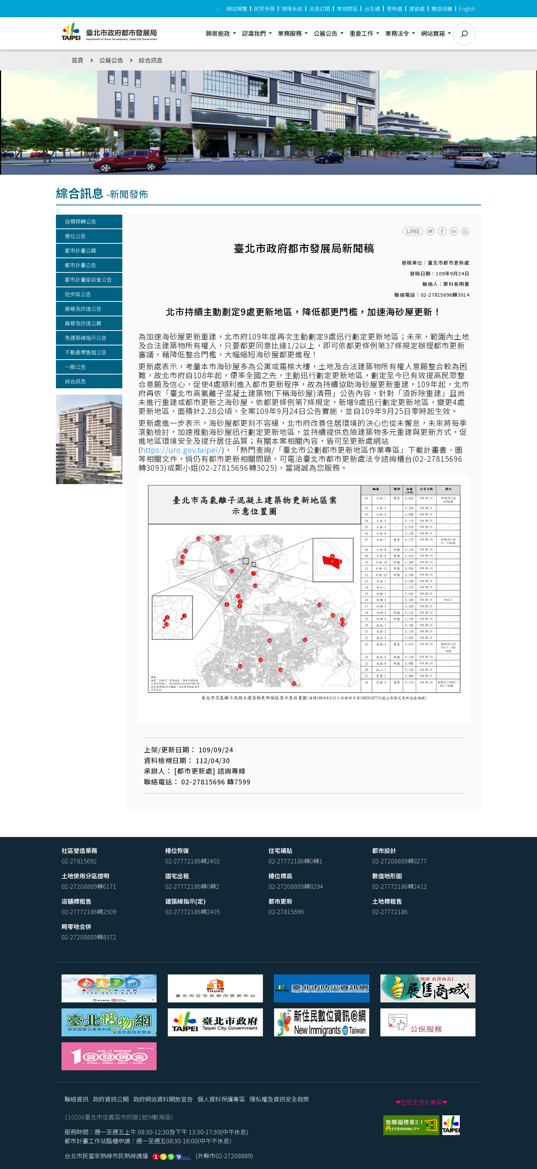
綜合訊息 (151, 60)
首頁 (78, 60)
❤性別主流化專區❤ (421, 1101)
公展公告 (111, 60)
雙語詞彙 (441, 8)
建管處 (417, 8)
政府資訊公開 (111, 1098)
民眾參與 (264, 8)
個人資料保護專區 (221, 1098)
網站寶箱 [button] (433, 33)
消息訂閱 (319, 8)
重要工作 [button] (362, 33)
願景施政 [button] (218, 33)
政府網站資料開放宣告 (163, 1098)
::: (218, 8)
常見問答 (347, 8)
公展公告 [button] (326, 33)
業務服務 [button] (290, 33)
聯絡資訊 (76, 1098)
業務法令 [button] (398, 33)
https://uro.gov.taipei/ (181, 449)
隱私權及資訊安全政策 (279, 1098)
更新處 (394, 8)
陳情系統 (292, 8)
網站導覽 (236, 8)
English (467, 8)
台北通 (372, 8)
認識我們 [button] (254, 33)
